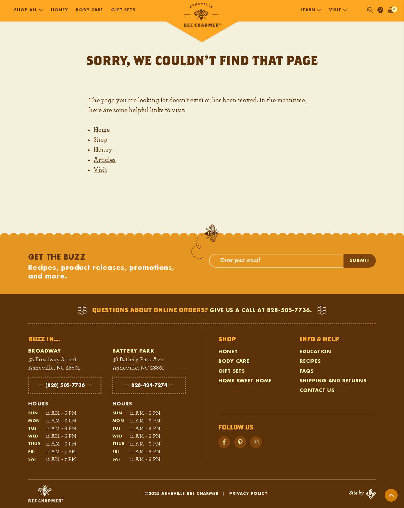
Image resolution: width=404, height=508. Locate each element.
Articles (104, 160)
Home (101, 130)
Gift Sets (123, 10)
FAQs (307, 371)
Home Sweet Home (245, 381)
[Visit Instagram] (256, 442)
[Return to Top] (391, 495)
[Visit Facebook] (224, 442)
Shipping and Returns (333, 381)
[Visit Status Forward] (362, 494)
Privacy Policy (248, 494)
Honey (59, 10)
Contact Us (317, 390)
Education (315, 351)
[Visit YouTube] (240, 442)
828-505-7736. (289, 310)
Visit (100, 170)
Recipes (310, 361)
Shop (100, 140)
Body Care (89, 10)
